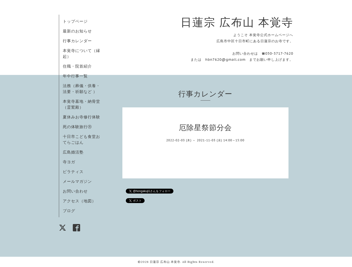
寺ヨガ (69, 161)
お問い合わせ (75, 191)
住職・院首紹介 (77, 66)
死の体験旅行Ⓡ (77, 126)
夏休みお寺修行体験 (81, 116)
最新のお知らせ (77, 31)
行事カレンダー (77, 40)
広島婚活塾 (73, 152)
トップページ (75, 21)
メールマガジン (77, 181)
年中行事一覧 (75, 75)
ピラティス (73, 171)
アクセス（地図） (79, 200)
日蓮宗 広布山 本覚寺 (237, 22)
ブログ (69, 210)
